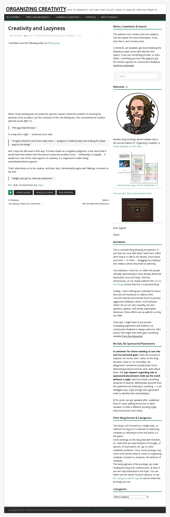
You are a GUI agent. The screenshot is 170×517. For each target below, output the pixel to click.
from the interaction (132, 336)
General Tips (44, 35)
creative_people (23, 192)
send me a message (123, 65)
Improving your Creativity (63, 35)
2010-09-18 (17, 35)
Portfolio (91, 17)
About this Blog (109, 17)
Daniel (30, 35)
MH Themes (40, 510)
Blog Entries (13, 17)
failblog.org (53, 43)
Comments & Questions (67, 17)
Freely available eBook (37, 17)
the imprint (123, 37)
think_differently (66, 192)
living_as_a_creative (44, 192)
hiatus (41, 185)
